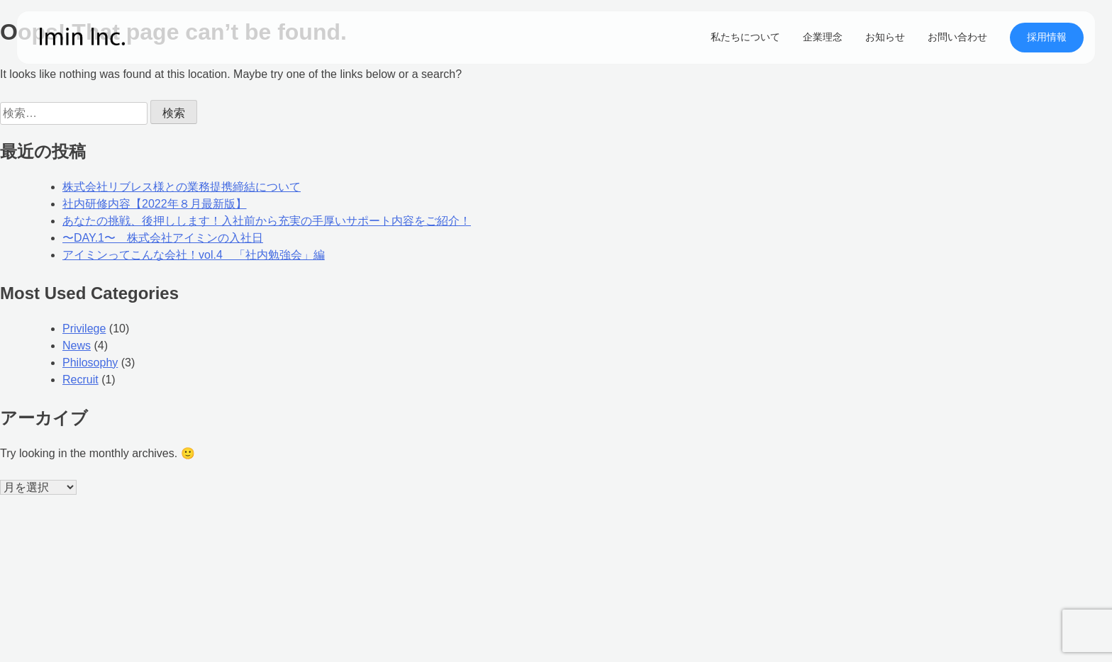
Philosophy (90, 363)
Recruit (80, 380)
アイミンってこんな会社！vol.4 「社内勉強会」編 (193, 255)
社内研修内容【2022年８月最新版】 (154, 204)
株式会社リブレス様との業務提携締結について (181, 187)
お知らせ (885, 37)
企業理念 (823, 37)
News (76, 346)
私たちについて (745, 37)
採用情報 (1047, 37)
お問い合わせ (957, 37)
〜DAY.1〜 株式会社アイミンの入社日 (162, 238)
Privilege (84, 328)
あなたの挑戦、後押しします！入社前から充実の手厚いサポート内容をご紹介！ (266, 221)
